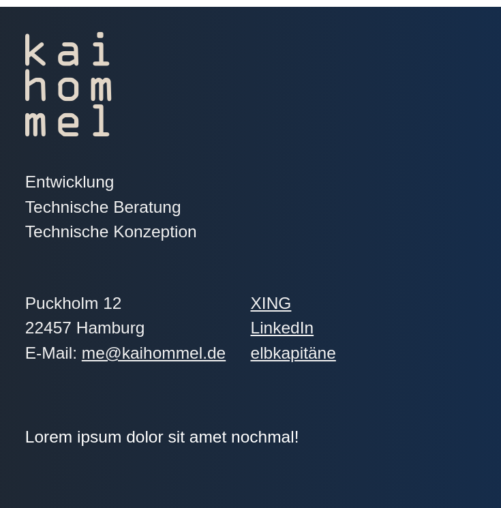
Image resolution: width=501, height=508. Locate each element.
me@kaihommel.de (154, 353)
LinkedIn (343, 327)
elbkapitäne (332, 353)
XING (331, 303)
